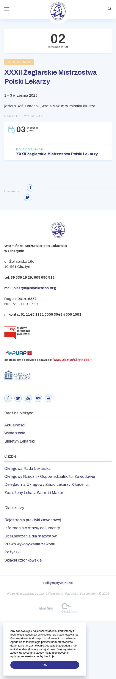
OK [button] (44, 665)
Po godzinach (30, 149)
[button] (55, 656)
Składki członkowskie (23, 560)
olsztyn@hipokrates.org (34, 288)
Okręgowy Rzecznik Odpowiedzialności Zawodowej (49, 476)
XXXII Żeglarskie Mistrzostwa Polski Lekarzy (57, 154)
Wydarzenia (14, 433)
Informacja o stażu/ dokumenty (32, 528)
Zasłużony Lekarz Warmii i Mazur (33, 493)
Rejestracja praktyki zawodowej (32, 520)
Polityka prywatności (58, 583)
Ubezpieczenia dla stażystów (30, 536)
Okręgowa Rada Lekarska (27, 468)
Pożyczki (12, 552)
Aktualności (14, 425)
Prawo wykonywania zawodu (29, 544)
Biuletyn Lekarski (19, 441)
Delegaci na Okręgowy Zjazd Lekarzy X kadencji (46, 484)
